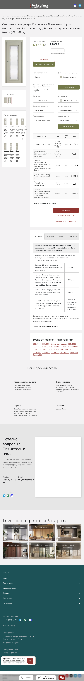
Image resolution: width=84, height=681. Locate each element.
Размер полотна (65, 119)
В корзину (44, 60)
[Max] (73, 5)
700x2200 (46, 354)
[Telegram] (79, 5)
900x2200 (55, 351)
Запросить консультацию (66, 226)
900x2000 (37, 351)
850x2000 (64, 354)
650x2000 (74, 351)
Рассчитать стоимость (44, 66)
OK (30, 661)
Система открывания (42, 109)
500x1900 (37, 348)
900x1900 (55, 354)
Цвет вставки (62, 99)
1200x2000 (64, 356)
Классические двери (59, 348)
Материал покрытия (40, 76)
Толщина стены (38, 119)
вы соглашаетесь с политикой (14, 661)
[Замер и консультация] (46, 677)
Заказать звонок (9, 630)
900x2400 (46, 356)
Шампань (74, 356)
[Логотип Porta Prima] (38, 5)
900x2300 (37, 356)
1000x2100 (37, 354)
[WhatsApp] (25, 624)
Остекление (37, 99)
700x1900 (72, 348)
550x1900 (46, 348)
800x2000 (46, 351)
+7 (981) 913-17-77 (10, 624)
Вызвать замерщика (66, 220)
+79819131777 (26, 677)
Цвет (68, 76)
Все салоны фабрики (11, 647)
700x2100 (73, 354)
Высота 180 (37, 359)
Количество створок (65, 109)
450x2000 (65, 351)
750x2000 (55, 356)
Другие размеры (68, 131)
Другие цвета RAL (69, 90)
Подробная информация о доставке (45, 331)
